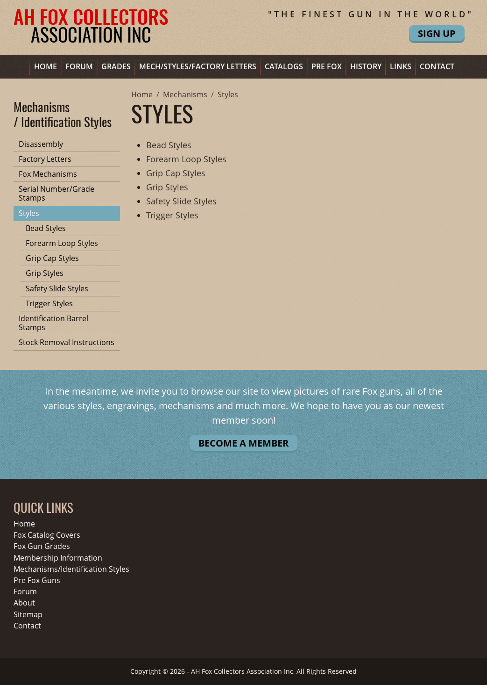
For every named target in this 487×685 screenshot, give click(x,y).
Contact (437, 66)
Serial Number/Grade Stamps (56, 193)
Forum (79, 66)
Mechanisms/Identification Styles (71, 569)
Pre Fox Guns (37, 580)
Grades (116, 66)
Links (400, 66)
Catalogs (284, 66)
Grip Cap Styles (52, 258)
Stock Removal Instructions (66, 342)
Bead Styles (46, 228)
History (365, 66)
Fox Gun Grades (42, 546)
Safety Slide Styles (57, 288)
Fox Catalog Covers (47, 535)
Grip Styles (45, 273)
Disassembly (41, 144)
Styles (29, 213)
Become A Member (243, 443)
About (24, 602)
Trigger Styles (49, 303)
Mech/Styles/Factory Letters (197, 66)
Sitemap (28, 614)
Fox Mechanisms (48, 174)
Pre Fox (326, 66)
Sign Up (437, 33)
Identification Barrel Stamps (53, 322)
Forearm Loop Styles (62, 243)
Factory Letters (45, 159)
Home (45, 66)
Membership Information (58, 558)
